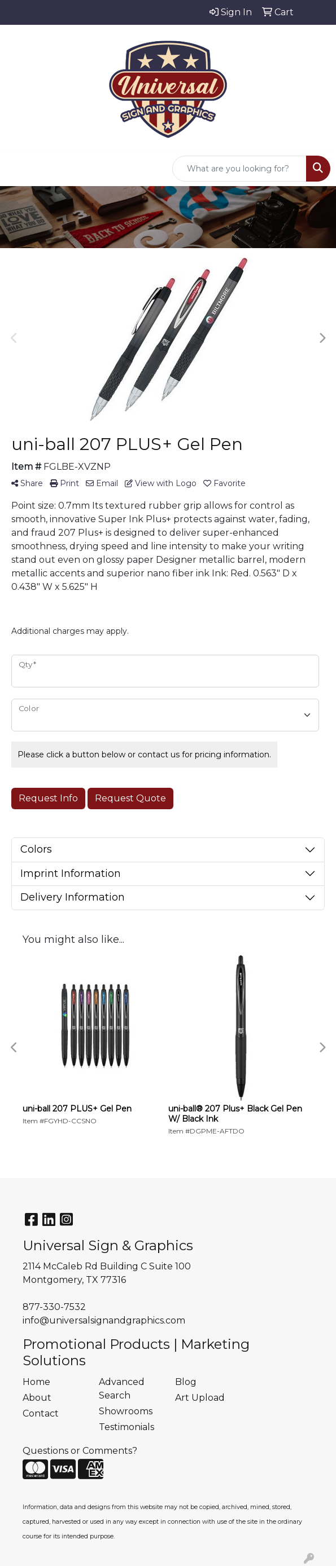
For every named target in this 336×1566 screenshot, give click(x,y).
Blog (186, 1382)
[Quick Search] (239, 169)
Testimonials (126, 1427)
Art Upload (200, 1397)
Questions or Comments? (80, 1450)
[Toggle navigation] (17, 169)
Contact (41, 1413)
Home (36, 1382)
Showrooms (125, 1411)
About (37, 1397)
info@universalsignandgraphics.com (104, 1320)
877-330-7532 (54, 1307)
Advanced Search (122, 1389)
